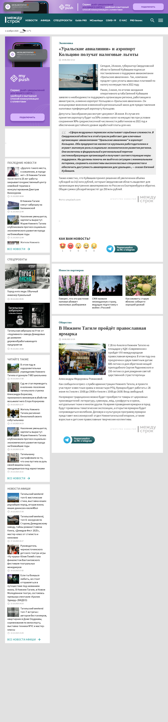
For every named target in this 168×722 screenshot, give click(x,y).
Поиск (152, 20)
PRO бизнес (136, 20)
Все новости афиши (21, 639)
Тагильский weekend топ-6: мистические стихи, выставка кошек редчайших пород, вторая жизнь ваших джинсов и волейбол (26, 501)
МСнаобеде (96, 20)
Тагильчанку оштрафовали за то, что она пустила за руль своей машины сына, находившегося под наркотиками (27, 461)
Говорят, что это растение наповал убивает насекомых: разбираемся (74, 301)
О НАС (123, 20)
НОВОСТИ (31, 20)
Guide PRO (81, 20)
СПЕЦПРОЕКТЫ (62, 20)
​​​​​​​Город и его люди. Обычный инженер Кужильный (22, 293)
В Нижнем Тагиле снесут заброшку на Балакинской (31, 204)
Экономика (66, 43)
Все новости (16, 249)
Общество (65, 322)
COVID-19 (111, 20)
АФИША (45, 20)
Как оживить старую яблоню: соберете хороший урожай (137, 301)
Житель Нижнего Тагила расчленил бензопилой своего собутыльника (24, 415)
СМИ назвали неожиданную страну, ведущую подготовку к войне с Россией (105, 303)
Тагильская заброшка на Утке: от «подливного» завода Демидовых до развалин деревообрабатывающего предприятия (26, 337)
